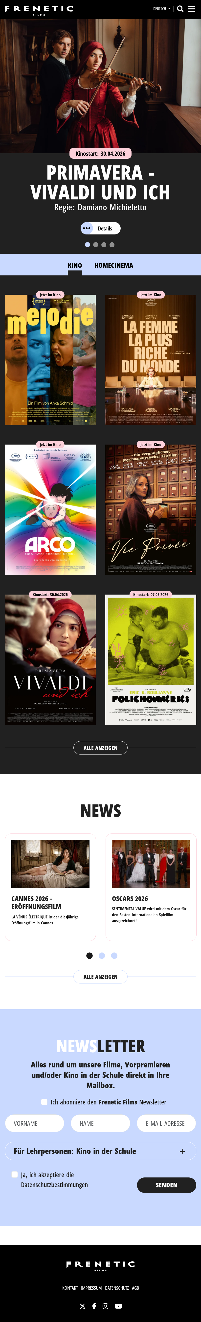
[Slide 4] (112, 244)
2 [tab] (100, 955)
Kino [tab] (75, 265)
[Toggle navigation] (191, 9)
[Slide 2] (95, 244)
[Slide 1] (87, 244)
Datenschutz (117, 1288)
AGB (135, 1288)
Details (96, 228)
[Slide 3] (103, 244)
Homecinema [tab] (113, 265)
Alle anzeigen (100, 748)
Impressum (91, 1288)
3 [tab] (113, 955)
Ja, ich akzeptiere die (54, 1179)
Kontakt (70, 1288)
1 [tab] (88, 955)
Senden (167, 1184)
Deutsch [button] (160, 8)
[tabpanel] (100, 520)
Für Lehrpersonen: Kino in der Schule (75, 1150)
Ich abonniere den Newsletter (108, 1101)
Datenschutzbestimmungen (54, 1184)
